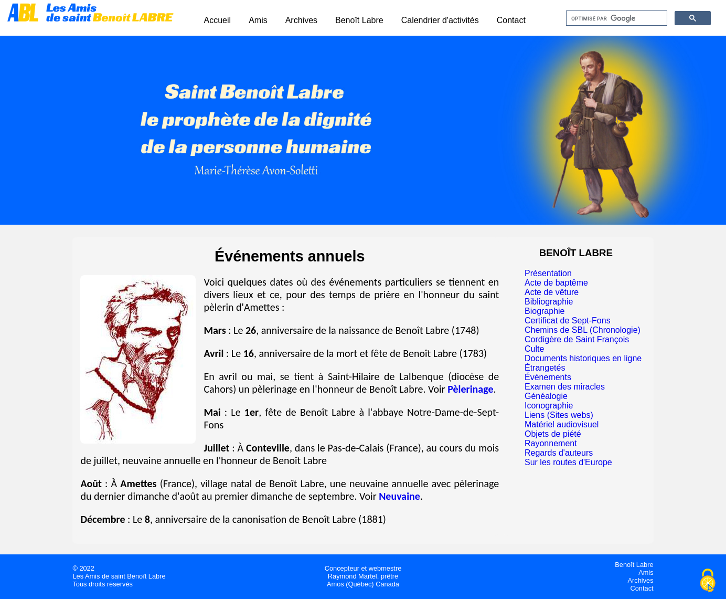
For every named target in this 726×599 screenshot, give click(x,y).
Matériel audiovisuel (562, 424)
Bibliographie (549, 301)
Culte (534, 348)
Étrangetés (545, 367)
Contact (511, 20)
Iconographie (549, 405)
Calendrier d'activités (440, 20)
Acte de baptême (556, 282)
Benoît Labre (359, 20)
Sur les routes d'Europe (568, 462)
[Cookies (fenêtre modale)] (707, 581)
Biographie (545, 311)
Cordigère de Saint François (577, 339)
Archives (301, 20)
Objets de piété (553, 433)
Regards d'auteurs (559, 452)
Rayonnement (551, 443)
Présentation (548, 273)
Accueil (217, 20)
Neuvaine (399, 496)
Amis (258, 20)
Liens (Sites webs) (559, 415)
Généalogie (546, 396)
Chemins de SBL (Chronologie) (582, 329)
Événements (548, 377)
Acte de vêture (552, 292)
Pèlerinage (470, 389)
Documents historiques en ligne (583, 358)
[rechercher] (615, 18)
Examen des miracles (565, 386)
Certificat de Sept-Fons (568, 320)
